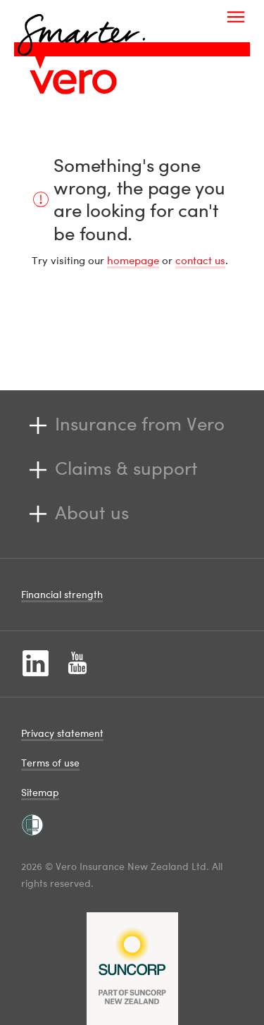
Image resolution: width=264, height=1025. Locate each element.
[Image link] (73, 81)
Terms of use (50, 763)
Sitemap (40, 792)
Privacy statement (62, 733)
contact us (200, 260)
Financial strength (62, 594)
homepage (133, 260)
